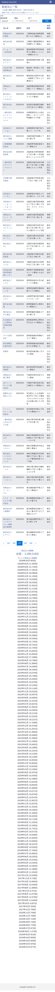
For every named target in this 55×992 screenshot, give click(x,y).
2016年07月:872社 (27, 928)
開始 (16, 18)
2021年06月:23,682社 (27, 744)
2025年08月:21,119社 (27, 588)
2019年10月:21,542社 (27, 807)
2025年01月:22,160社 (27, 610)
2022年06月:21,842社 (27, 707)
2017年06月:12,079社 (27, 894)
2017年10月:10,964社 (27, 881)
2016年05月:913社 (27, 934)
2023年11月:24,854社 (27, 654)
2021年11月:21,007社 (27, 729)
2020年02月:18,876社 (27, 794)
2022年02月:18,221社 (27, 719)
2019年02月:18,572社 (27, 831)
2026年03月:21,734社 (27, 567)
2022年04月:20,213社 (27, 713)
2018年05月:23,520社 (27, 860)
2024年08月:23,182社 (27, 626)
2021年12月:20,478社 (27, 726)
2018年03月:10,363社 (27, 866)
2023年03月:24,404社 (27, 679)
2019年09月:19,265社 (27, 810)
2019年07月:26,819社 (27, 816)
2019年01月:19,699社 (27, 835)
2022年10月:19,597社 (27, 694)
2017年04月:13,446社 (27, 900)
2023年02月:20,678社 (27, 682)
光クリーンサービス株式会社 (7, 385)
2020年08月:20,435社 (27, 775)
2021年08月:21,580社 (27, 738)
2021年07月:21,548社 (27, 741)
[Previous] (4, 543)
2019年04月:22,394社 (27, 825)
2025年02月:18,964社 (27, 607)
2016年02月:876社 (27, 944)
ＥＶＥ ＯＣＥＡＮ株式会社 (7, 500)
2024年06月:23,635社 (27, 632)
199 (30, 543)
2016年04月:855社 (27, 937)
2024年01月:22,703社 (27, 648)
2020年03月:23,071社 (27, 791)
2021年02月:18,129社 (27, 757)
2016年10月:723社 (27, 919)
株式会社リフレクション (7, 227)
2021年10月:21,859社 (27, 732)
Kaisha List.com (9, 2)
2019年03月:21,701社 (27, 828)
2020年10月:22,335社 (27, 769)
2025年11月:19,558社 (27, 579)
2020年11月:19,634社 (27, 766)
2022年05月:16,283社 (27, 710)
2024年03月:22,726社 (27, 641)
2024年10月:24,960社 (27, 620)
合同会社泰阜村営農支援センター (7, 272)
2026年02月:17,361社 (27, 570)
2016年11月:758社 (27, 916)
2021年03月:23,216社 (27, 754)
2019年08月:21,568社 (27, 813)
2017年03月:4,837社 (27, 903)
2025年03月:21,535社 (27, 604)
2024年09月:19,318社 (27, 623)
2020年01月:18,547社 (27, 797)
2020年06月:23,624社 (27, 782)
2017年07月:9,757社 (27, 891)
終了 (30, 18)
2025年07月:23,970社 (27, 592)
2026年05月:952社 (27, 560)
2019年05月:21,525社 (27, 822)
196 (13, 543)
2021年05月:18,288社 (27, 747)
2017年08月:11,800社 (27, 888)
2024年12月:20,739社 (27, 613)
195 (8, 543)
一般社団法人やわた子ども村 (7, 422)
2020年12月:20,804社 (27, 763)
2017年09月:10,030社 (27, 884)
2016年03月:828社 (27, 941)
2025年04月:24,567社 (27, 601)
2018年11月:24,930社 (27, 841)
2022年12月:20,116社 (27, 688)
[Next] (35, 543)
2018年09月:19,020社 (27, 847)
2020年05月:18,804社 (27, 785)
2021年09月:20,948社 (27, 735)
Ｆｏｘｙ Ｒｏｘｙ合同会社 (7, 411)
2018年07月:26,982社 (27, 853)
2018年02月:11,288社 (27, 869)
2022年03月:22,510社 (27, 716)
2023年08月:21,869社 (27, 663)
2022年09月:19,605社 (27, 698)
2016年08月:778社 (27, 925)
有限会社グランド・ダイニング (7, 217)
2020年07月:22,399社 (27, 779)
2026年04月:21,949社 (27, 564)
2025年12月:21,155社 (27, 576)
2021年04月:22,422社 (27, 751)
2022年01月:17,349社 (27, 722)
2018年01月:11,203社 (27, 872)
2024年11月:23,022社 (27, 616)
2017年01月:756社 (27, 909)
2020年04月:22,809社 (27, 788)
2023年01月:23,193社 (27, 685)
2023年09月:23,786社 (27, 660)
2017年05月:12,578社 (27, 897)
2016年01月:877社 (27, 947)
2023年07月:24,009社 (27, 666)
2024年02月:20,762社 (27, 645)
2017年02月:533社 (27, 906)
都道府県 (3, 18)
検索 (46, 21)
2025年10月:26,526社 (27, 582)
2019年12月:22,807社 (27, 800)
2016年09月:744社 (27, 922)
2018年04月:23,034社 (27, 863)
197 (20, 543)
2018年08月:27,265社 (27, 850)
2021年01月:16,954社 (27, 760)
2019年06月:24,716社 (27, 819)
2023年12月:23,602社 (27, 651)
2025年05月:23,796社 (27, 598)
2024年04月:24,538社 (27, 638)
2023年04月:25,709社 (27, 676)
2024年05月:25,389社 (27, 635)
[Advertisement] (27, 966)
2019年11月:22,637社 (27, 803)
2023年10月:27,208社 (27, 657)
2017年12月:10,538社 (27, 875)
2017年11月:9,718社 (27, 878)
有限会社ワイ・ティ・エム (7, 490)
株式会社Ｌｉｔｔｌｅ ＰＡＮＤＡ (8, 96)
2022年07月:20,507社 (27, 704)
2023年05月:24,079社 (27, 673)
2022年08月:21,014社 (27, 701)
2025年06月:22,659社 (27, 595)
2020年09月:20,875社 (27, 772)
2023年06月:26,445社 (27, 670)
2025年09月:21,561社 (27, 585)
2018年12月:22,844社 (27, 838)
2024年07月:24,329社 (27, 629)
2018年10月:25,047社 (27, 844)
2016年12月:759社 (27, 913)
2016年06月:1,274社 (27, 931)
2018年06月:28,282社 (27, 856)
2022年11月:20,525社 (27, 691)
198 (25, 543)
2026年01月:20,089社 (27, 573)
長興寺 (5, 351)
